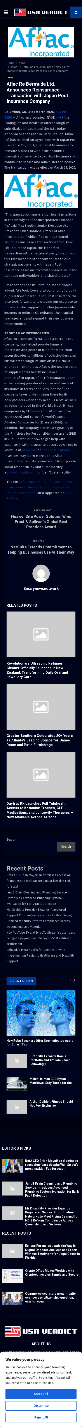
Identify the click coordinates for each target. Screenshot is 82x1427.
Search (11, 839)
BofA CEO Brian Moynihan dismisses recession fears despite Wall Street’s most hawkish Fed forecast (39, 880)
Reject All (41, 1417)
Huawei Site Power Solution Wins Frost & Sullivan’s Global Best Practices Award (41, 521)
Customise (41, 1406)
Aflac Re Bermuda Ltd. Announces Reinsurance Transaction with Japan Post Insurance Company (40, 487)
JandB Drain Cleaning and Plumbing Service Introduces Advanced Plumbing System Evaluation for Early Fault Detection (37, 898)
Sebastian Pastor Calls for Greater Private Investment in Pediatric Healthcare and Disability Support (41, 955)
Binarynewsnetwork (41, 588)
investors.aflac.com (23, 472)
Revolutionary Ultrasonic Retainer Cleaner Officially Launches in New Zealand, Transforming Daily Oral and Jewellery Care (37, 670)
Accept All (41, 1394)
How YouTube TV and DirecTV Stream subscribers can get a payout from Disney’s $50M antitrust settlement (41, 938)
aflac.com (29, 450)
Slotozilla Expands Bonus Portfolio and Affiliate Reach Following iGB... (50, 1060)
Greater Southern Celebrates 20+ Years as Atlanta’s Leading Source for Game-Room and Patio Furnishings (40, 740)
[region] (41, 1389)
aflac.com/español (56, 450)
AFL (59, 117)
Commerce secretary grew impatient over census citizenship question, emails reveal (52, 1297)
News (10, 77)
